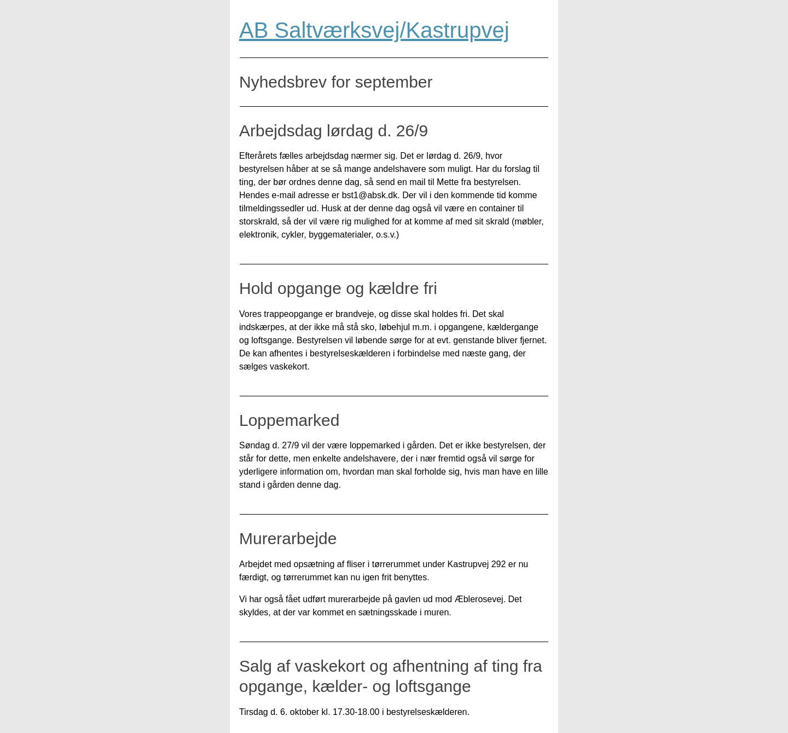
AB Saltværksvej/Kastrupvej (374, 30)
